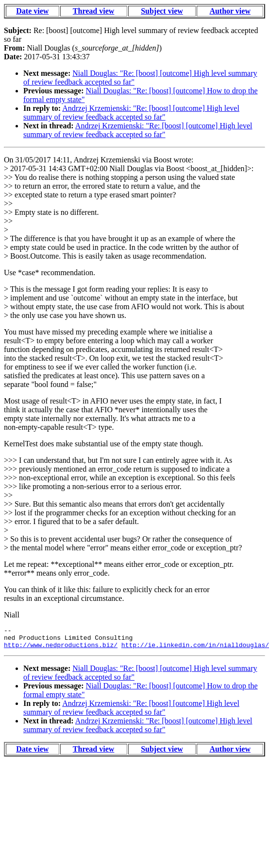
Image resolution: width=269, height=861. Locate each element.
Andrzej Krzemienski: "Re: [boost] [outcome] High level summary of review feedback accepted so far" (131, 112)
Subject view (162, 11)
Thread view (93, 11)
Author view (230, 11)
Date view (32, 11)
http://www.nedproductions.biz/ (61, 649)
